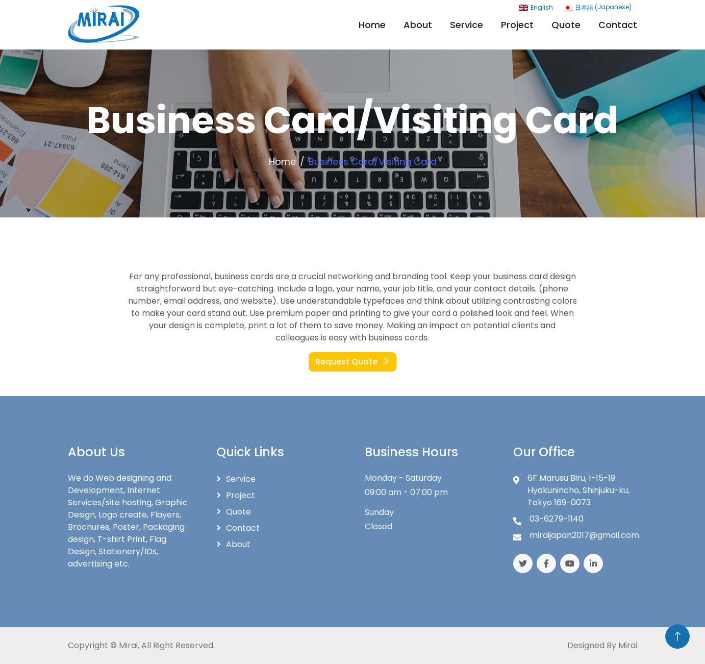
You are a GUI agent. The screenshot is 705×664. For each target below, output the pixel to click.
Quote (566, 24)
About (418, 24)
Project (517, 24)
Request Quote (352, 361)
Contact (617, 24)
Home (372, 24)
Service (466, 24)
